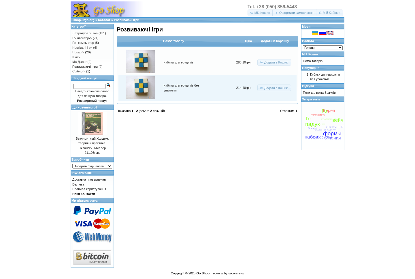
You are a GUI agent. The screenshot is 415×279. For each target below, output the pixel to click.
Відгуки (308, 86)
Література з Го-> (85, 33)
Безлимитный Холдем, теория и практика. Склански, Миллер (92, 143)
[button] (260, 13)
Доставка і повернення (89, 179)
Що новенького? (84, 107)
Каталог (104, 20)
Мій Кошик (310, 54)
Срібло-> (78, 71)
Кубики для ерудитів (178, 62)
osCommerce (236, 273)
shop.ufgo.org (84, 20)
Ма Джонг (79, 61)
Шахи (76, 57)
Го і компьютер (83, 42)
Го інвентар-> (82, 38)
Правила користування (89, 189)
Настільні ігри (82, 47)
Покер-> (78, 52)
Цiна (248, 41)
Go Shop (203, 273)
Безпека (78, 184)
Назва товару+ (174, 41)
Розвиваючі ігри (126, 20)
